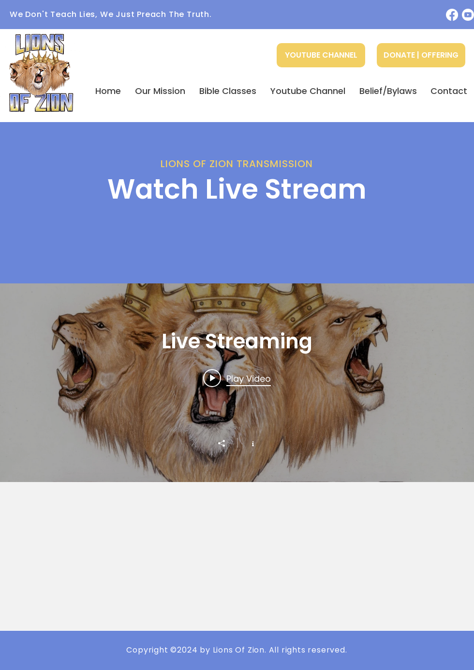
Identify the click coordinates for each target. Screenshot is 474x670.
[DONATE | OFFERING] (421, 55)
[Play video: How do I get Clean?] (237, 378)
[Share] (226, 443)
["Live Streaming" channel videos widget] (237, 382)
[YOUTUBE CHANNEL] (321, 55)
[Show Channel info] (248, 443)
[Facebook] (452, 15)
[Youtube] (468, 15)
